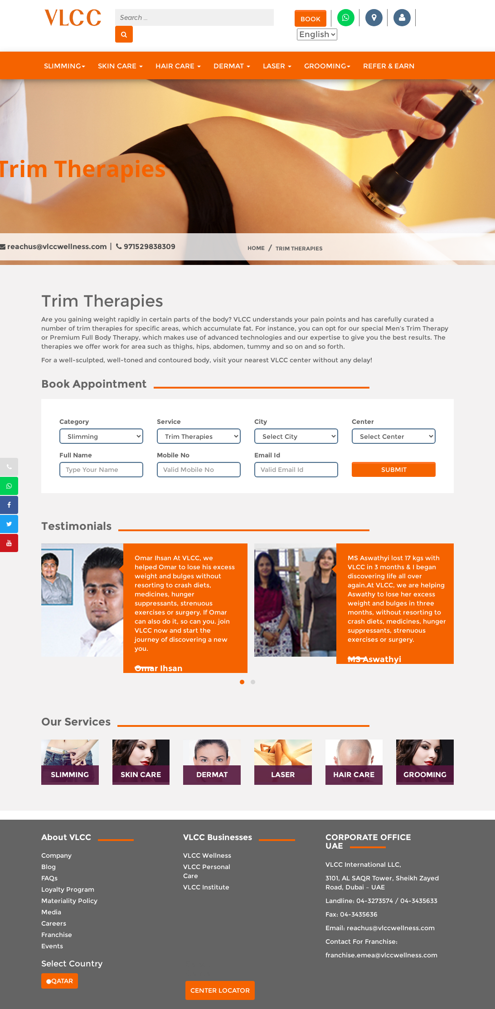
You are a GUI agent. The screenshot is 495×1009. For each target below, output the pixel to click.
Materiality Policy (69, 901)
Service (169, 422)
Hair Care (178, 66)
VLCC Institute (206, 887)
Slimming (64, 66)
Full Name (75, 455)
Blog (48, 867)
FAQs (49, 878)
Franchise (56, 935)
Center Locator (220, 990)
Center (363, 422)
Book (310, 19)
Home (256, 248)
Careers (53, 923)
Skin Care (120, 66)
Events (52, 946)
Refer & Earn (389, 66)
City (260, 422)
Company (56, 855)
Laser (277, 66)
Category (74, 422)
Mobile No (173, 455)
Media (51, 912)
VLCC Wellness (207, 855)
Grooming (327, 66)
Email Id (267, 455)
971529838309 (145, 246)
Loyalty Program (67, 889)
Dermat (232, 66)
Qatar (59, 981)
